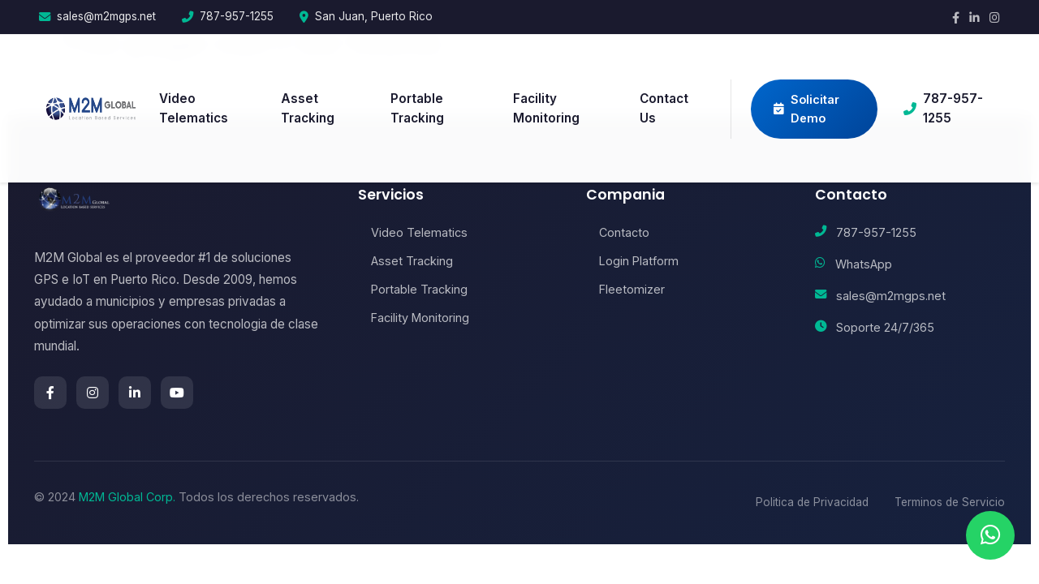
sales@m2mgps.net (106, 16)
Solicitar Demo (806, 108)
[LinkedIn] (974, 17)
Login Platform (632, 261)
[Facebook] (955, 17)
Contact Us (664, 108)
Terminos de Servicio (950, 502)
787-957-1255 (237, 16)
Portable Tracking (417, 108)
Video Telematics (193, 108)
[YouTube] (177, 392)
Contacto (617, 232)
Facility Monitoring (546, 108)
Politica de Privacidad (812, 502)
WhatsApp (863, 264)
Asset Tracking (307, 108)
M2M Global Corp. (127, 497)
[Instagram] (994, 17)
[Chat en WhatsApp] (990, 535)
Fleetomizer (625, 289)
